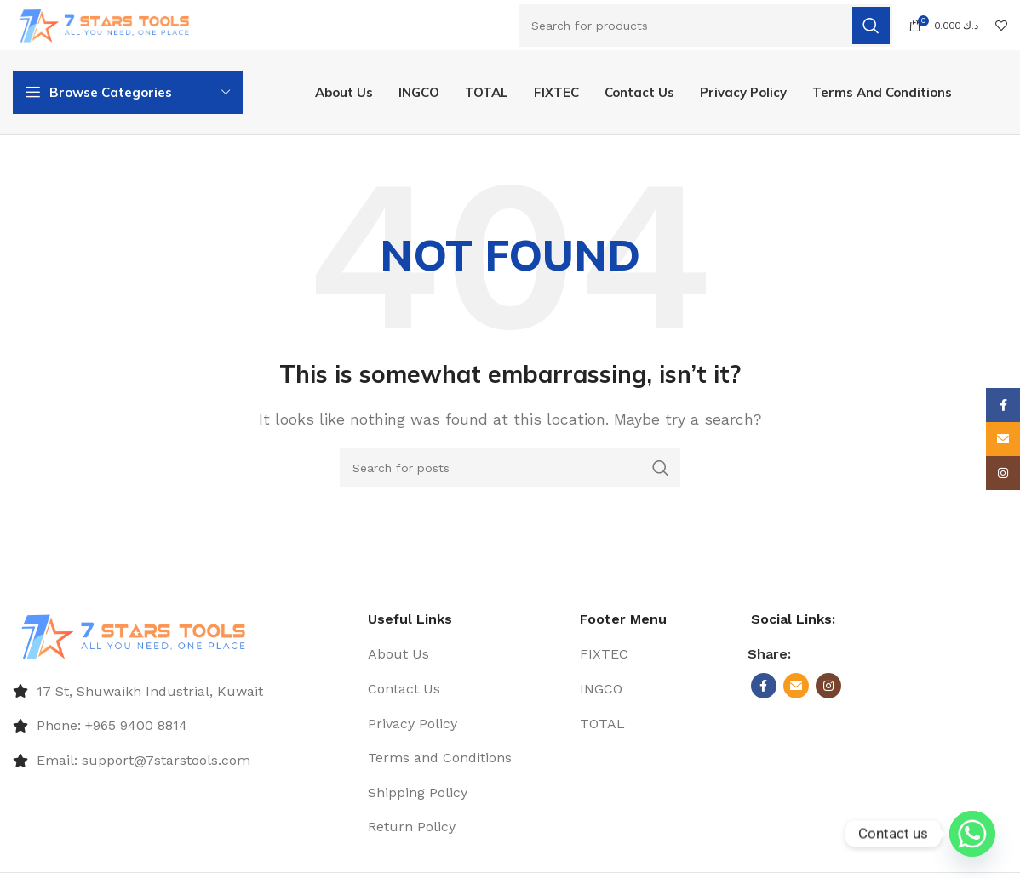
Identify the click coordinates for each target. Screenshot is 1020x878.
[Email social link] (796, 692)
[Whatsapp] (972, 834)
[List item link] (182, 698)
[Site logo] (113, 25)
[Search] (705, 26)
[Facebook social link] (763, 692)
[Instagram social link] (828, 692)
